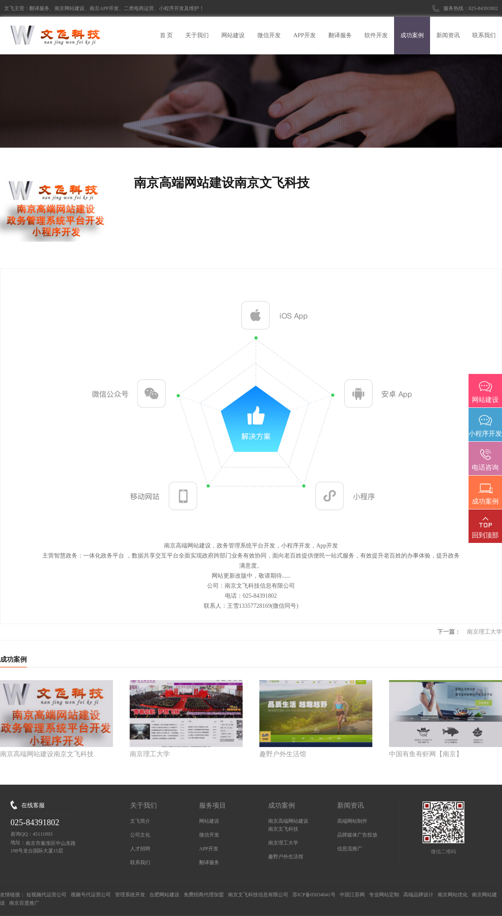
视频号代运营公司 (91, 895)
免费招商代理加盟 (204, 895)
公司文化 (140, 835)
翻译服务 (209, 862)
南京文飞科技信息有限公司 (258, 895)
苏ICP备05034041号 (314, 895)
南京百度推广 (24, 903)
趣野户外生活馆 (285, 857)
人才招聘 (140, 849)
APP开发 (208, 849)
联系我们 (140, 862)
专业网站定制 (384, 895)
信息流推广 (349, 849)
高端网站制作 (352, 821)
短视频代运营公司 (46, 895)
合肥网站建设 (164, 895)
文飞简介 (140, 821)
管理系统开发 (130, 895)
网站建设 (209, 821)
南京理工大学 (484, 632)
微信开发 (209, 835)
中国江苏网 (352, 895)
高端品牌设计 (418, 895)
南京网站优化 (453, 895)
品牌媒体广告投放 (357, 835)
